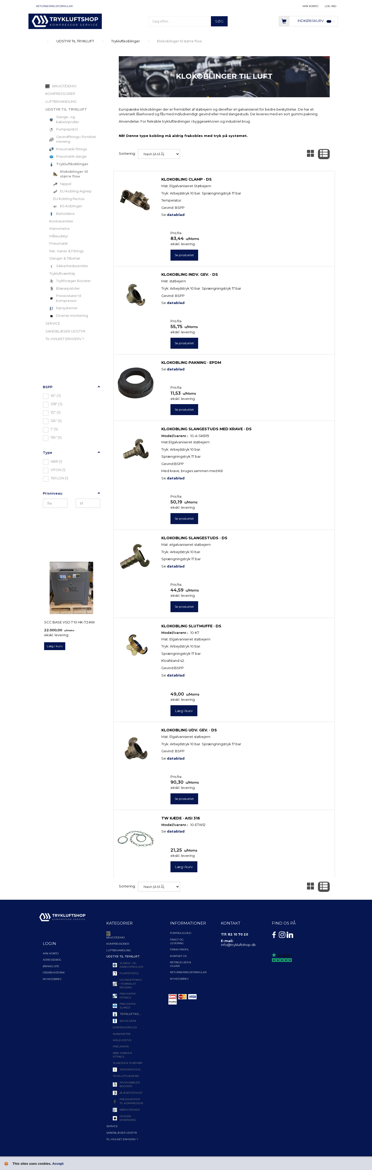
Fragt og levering (177, 941)
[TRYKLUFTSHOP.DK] (65, 21)
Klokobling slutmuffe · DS (191, 626)
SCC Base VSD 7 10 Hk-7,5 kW (69, 622)
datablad (176, 215)
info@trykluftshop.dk (238, 945)
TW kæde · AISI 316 (180, 818)
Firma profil (179, 949)
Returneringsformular (54, 6)
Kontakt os (178, 956)
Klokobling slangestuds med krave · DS (206, 429)
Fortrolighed (180, 933)
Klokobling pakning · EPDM (191, 362)
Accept (57, 1164)
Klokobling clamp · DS (186, 179)
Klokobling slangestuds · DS (194, 538)
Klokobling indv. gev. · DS (189, 274)
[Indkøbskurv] (308, 20)
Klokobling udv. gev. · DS (189, 730)
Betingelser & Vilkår (180, 964)
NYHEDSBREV (179, 978)
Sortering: (127, 153)
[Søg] (219, 21)
